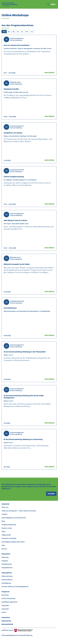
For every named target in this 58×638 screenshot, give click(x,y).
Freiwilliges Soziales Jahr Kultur (13, 542)
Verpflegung (6, 583)
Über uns (5, 507)
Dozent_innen (7, 528)
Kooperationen (7, 568)
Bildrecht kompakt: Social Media (17, 264)
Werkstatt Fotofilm (11, 89)
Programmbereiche (9, 525)
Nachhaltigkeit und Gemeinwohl (14, 518)
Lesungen (5, 609)
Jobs (3, 545)
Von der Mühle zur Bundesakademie (15, 586)
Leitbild (4, 514)
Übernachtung (7, 576)
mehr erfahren (49, 72)
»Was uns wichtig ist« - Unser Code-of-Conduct (19, 511)
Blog (3, 521)
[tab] (4, 31)
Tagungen (5, 605)
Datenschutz (6, 621)
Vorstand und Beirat (9, 538)
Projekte (5, 561)
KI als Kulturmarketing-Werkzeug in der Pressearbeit (25, 352)
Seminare (5, 595)
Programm (6, 592)
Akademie (5, 504)
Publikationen (7, 564)
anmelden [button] (51, 493)
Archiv (4, 612)
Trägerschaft (6, 535)
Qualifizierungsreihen (9, 602)
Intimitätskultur (10, 308)
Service (4, 549)
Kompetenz (6, 554)
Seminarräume (7, 580)
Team (3, 531)
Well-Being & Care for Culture (15, 220)
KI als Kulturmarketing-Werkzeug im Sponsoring (23, 439)
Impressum (6, 617)
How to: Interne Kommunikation (17, 45)
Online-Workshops (8, 598)
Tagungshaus (7, 573)
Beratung (5, 557)
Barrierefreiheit (7, 624)
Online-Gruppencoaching (14, 177)
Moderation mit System (13, 133)
